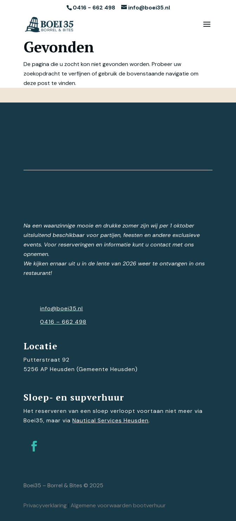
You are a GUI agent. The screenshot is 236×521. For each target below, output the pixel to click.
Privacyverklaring (45, 505)
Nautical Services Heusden (110, 420)
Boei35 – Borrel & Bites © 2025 (63, 485)
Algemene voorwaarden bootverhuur (118, 505)
